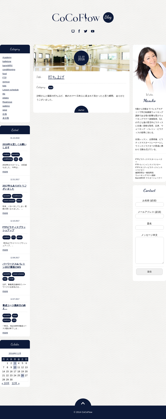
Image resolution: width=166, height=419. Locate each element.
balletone (6, 61)
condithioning (8, 69)
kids (4, 85)
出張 (4, 114)
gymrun (6, 82)
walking (6, 106)
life (3, 94)
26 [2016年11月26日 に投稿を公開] (22, 375)
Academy (6, 57)
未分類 (5, 118)
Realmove (7, 102)
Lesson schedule (10, 89)
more (5, 171)
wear (4, 110)
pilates (5, 98)
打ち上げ (56, 77)
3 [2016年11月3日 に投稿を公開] (15, 363)
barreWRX (7, 65)
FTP (4, 77)
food (4, 73)
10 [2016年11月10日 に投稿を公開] (15, 367)
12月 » (16, 383)
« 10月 (5, 383)
